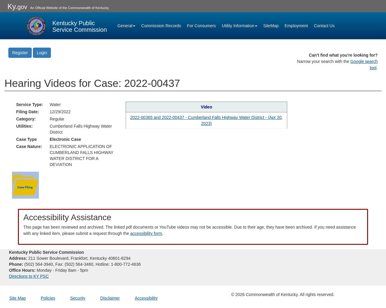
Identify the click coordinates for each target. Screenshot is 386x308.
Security (78, 298)
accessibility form (146, 233)
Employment (296, 25)
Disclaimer (110, 298)
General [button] (126, 25)
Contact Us (324, 25)
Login (42, 52)
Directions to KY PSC (29, 276)
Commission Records (161, 25)
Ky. (17, 6)
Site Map (17, 298)
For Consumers (201, 25)
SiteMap (271, 25)
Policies (48, 298)
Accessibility (146, 298)
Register (20, 52)
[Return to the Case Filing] (25, 184)
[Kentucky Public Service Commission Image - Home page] (66, 25)
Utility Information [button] (239, 25)
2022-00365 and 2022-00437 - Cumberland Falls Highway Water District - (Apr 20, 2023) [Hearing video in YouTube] (206, 120)
